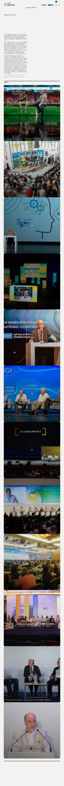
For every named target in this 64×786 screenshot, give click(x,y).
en (58, 1)
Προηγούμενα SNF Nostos (31, 7)
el (56, 1)
